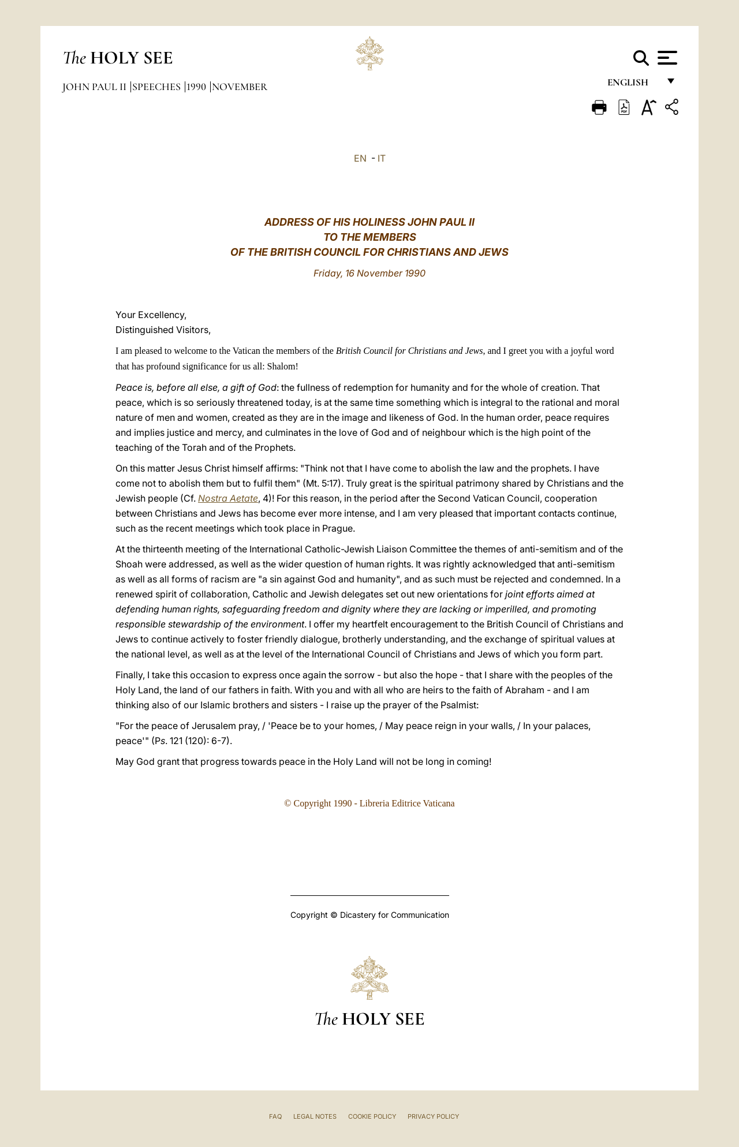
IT (382, 158)
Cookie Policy (372, 1116)
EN (360, 158)
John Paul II (95, 86)
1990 (197, 86)
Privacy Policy (433, 1116)
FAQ (275, 1116)
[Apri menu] (666, 58)
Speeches (157, 86)
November (239, 86)
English (633, 85)
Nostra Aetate (228, 498)
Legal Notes (315, 1116)
